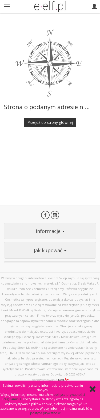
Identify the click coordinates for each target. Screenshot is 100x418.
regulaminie (12, 399)
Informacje (50, 231)
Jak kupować (50, 250)
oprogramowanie (50, 380)
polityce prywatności (69, 394)
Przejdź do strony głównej (50, 122)
